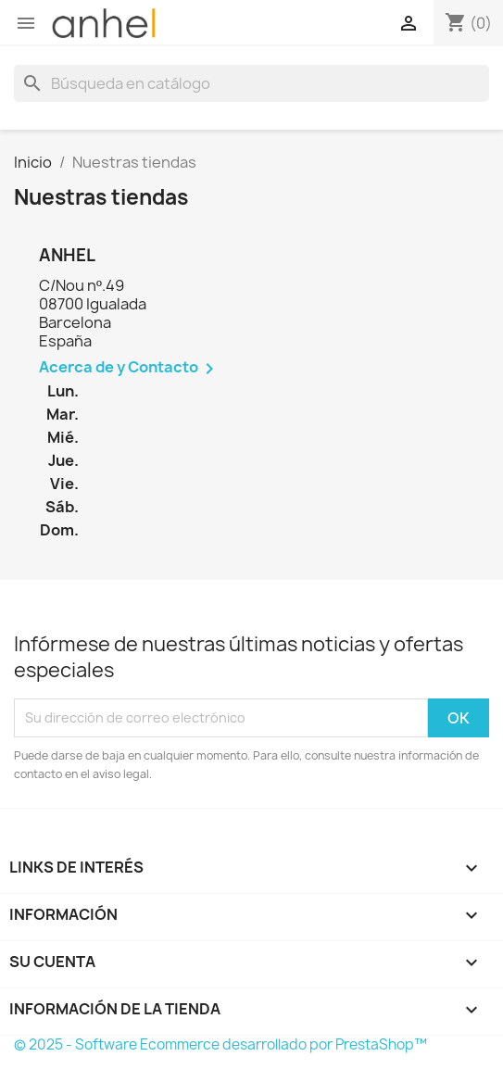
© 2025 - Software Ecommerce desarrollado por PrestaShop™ (220, 1044)
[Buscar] (251, 83)
